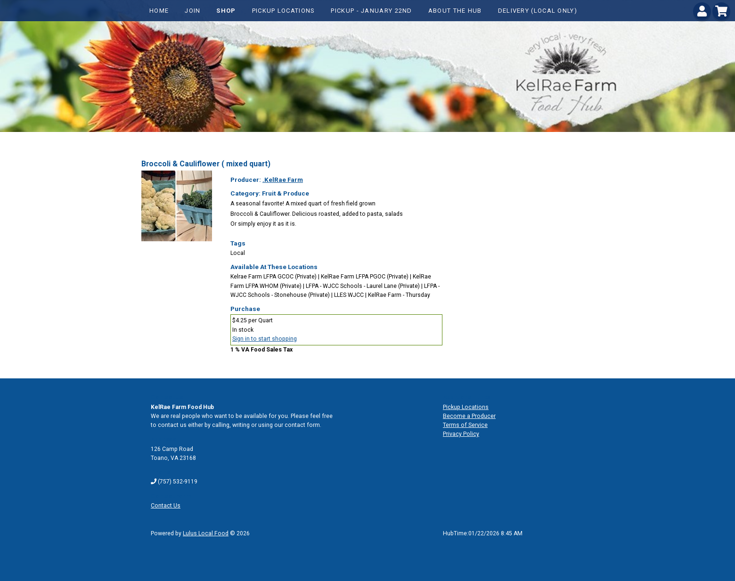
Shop (226, 10)
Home (159, 10)
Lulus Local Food (206, 533)
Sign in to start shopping (264, 339)
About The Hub (455, 10)
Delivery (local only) (537, 10)
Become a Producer (469, 416)
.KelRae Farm (282, 179)
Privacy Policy (461, 434)
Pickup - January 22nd (371, 10)
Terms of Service (465, 425)
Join (192, 10)
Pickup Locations (283, 10)
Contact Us (165, 505)
